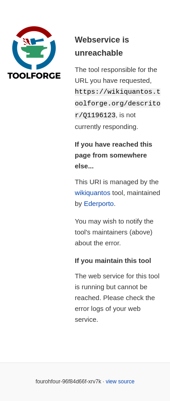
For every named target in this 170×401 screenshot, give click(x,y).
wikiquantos (92, 191)
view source (120, 380)
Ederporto (99, 202)
